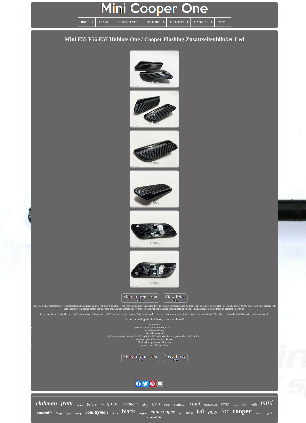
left (200, 411)
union (80, 404)
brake (235, 405)
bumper (59, 413)
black (128, 411)
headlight (130, 404)
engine (143, 413)
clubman (46, 403)
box (244, 404)
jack (69, 413)
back (189, 413)
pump (78, 413)
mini (267, 402)
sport (156, 404)
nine (180, 414)
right (195, 403)
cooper (242, 411)
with (253, 404)
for (225, 411)
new (212, 412)
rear (225, 403)
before (92, 404)
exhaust (210, 404)
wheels (258, 413)
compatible (154, 417)
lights (167, 404)
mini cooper (162, 412)
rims (115, 413)
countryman (96, 412)
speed (269, 413)
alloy (145, 404)
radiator (180, 404)
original (109, 403)
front (67, 402)
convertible (44, 413)
